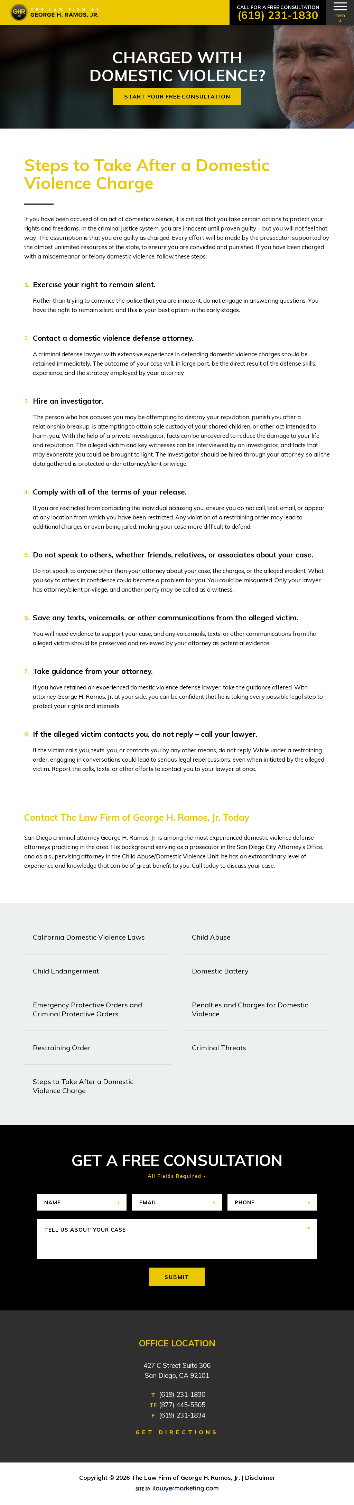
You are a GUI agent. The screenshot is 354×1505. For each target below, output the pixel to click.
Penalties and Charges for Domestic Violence (250, 1009)
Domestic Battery (220, 971)
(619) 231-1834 (182, 1415)
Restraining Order (62, 1047)
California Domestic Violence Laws (89, 937)
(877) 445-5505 (182, 1405)
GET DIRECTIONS (177, 1432)
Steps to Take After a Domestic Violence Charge (83, 1086)
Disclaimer (260, 1477)
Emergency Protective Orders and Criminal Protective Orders (87, 1009)
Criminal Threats (219, 1047)
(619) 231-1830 (277, 15)
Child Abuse (211, 937)
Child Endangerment (66, 971)
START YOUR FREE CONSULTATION (177, 96)
